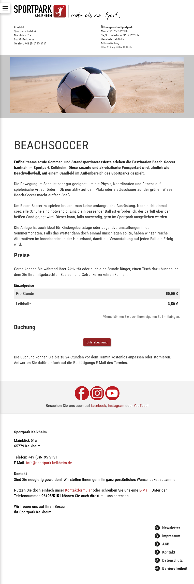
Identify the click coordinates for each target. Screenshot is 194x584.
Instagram (116, 405)
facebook (98, 405)
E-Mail (144, 490)
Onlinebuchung (97, 342)
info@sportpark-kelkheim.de (49, 462)
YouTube (140, 405)
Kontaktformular (78, 490)
